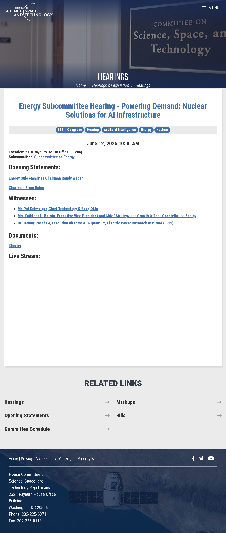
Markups (125, 402)
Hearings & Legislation (110, 85)
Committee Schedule (27, 429)
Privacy (27, 458)
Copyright (67, 458)
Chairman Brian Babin (26, 187)
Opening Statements (26, 415)
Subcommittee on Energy (54, 157)
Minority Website (91, 458)
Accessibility (46, 458)
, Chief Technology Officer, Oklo (58, 208)
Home (81, 85)
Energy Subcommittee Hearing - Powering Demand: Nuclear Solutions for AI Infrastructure (113, 111)
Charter (15, 245)
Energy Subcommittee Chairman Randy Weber (46, 178)
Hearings (113, 77)
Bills (121, 415)
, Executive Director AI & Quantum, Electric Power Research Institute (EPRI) (95, 223)
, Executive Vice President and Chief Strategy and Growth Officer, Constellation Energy (107, 215)
